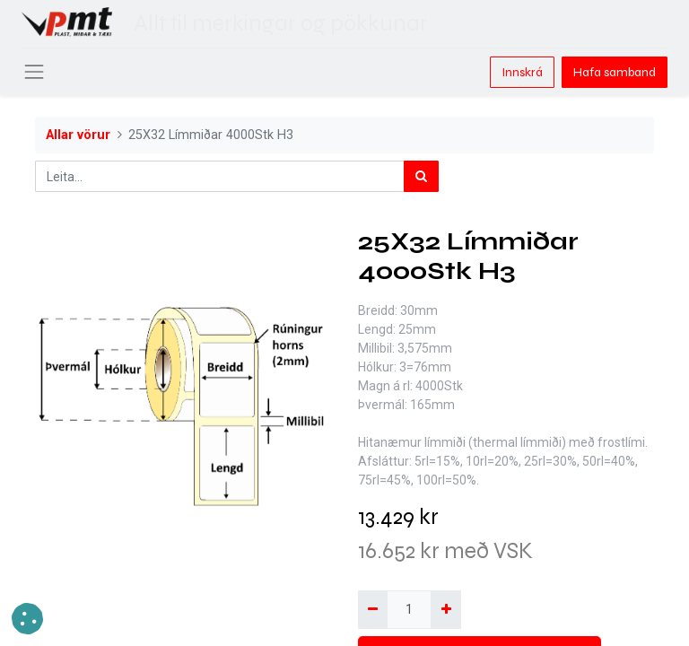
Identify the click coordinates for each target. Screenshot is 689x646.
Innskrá (522, 72)
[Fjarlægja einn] (373, 609)
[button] (27, 618)
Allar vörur (78, 135)
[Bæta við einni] (445, 609)
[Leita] (421, 176)
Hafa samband (614, 72)
